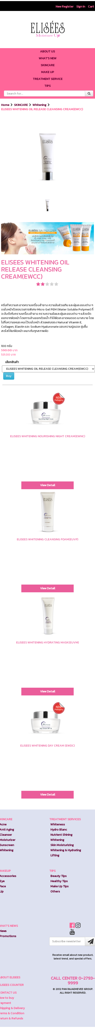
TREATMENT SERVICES (65, 819)
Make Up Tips (59, 886)
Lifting (54, 855)
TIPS (52, 871)
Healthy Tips (59, 881)
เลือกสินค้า (12, 362)
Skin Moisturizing (62, 845)
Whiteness (57, 824)
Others (55, 891)
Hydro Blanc (58, 829)
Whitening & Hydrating (65, 850)
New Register (64, 6)
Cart (91, 6)
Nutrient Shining (61, 834)
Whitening (40, 105)
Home (5, 105)
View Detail (47, 485)
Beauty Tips (58, 876)
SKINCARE (21, 105)
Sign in (80, 6)
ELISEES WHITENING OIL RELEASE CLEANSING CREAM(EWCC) (42, 109)
